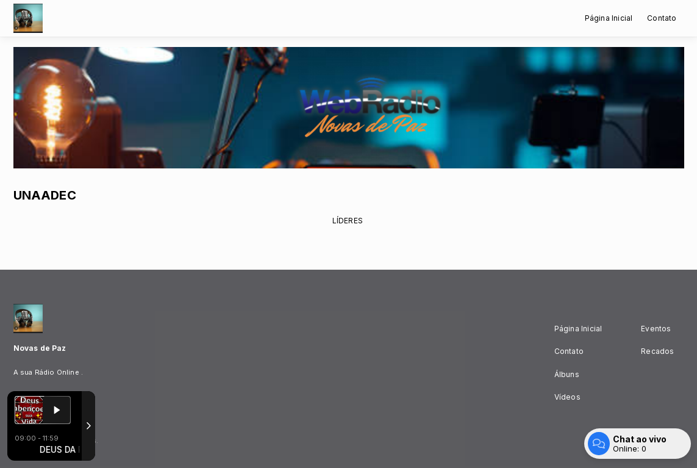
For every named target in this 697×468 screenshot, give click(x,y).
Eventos (656, 328)
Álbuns (566, 374)
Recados (657, 351)
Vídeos (567, 396)
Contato (661, 18)
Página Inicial (609, 18)
